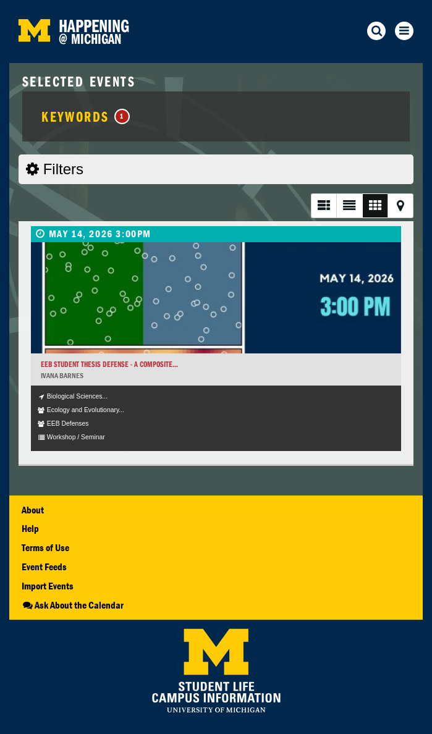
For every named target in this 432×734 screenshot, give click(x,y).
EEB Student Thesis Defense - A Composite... (109, 364)
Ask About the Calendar (73, 605)
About (33, 510)
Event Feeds (44, 566)
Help (30, 528)
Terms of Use (45, 547)
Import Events (48, 586)
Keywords (85, 116)
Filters (54, 169)
